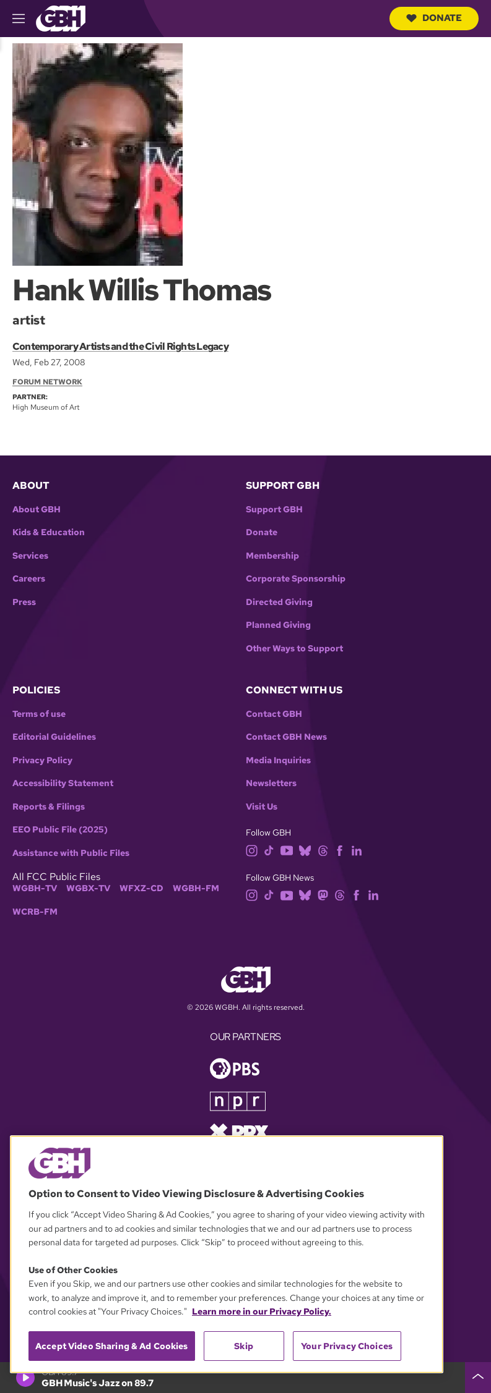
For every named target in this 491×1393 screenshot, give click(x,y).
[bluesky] (305, 849)
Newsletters (271, 783)
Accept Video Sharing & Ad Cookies (111, 1346)
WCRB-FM (35, 912)
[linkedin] (356, 849)
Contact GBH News (286, 737)
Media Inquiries (278, 760)
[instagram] (252, 849)
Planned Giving (278, 625)
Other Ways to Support (294, 648)
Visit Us (261, 807)
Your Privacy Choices (347, 1346)
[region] (226, 1254)
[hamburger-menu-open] (24, 18)
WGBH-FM (196, 888)
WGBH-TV (34, 888)
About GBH (36, 509)
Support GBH (274, 509)
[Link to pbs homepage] (234, 1067)
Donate (434, 18)
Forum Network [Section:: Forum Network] (47, 382)
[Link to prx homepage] (239, 1131)
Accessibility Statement (62, 783)
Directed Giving (279, 602)
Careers (28, 579)
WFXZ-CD (141, 888)
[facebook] (339, 849)
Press (24, 602)
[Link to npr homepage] (238, 1100)
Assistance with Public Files (70, 853)
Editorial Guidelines (54, 737)
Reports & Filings (48, 807)
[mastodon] (323, 894)
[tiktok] (269, 849)
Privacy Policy (42, 760)
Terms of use (39, 714)
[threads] (323, 849)
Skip (243, 1346)
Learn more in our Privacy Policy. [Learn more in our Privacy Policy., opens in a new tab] (261, 1311)
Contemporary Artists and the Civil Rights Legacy (120, 346)
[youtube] (286, 849)
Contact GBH (274, 714)
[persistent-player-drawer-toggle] (478, 1377)
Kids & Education (48, 532)
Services (30, 556)
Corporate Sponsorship (295, 579)
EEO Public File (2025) (60, 829)
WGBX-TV (88, 888)
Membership (272, 556)
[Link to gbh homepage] (60, 17)
